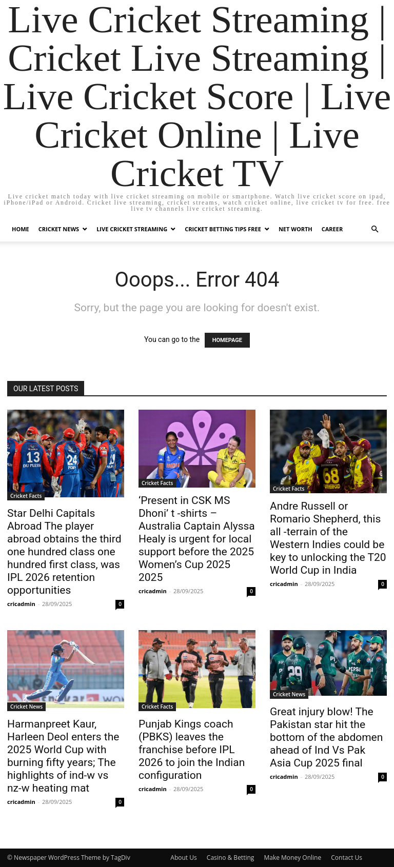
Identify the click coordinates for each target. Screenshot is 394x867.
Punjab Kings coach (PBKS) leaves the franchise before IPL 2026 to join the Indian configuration (192, 749)
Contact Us (346, 857)
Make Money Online (292, 857)
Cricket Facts (26, 495)
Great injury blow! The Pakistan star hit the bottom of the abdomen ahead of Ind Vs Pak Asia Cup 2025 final (326, 737)
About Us (183, 857)
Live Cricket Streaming (131, 229)
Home (20, 229)
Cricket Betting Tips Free (223, 229)
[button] (374, 229)
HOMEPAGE (227, 340)
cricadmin (21, 604)
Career (332, 229)
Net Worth (295, 229)
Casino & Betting (230, 857)
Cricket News (58, 229)
